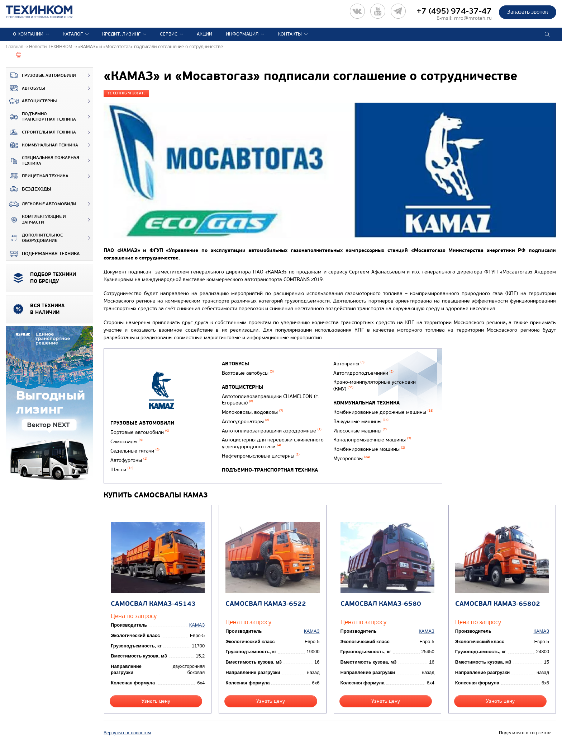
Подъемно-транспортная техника (41, 116)
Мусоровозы (351, 458)
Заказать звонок (527, 12)
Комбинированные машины (369, 449)
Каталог (73, 34)
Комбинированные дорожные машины (383, 412)
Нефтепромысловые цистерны (261, 456)
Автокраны (349, 364)
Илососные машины (360, 431)
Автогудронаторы (245, 421)
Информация (242, 34)
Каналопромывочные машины (372, 440)
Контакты (290, 34)
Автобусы (25, 88)
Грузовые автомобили (41, 75)
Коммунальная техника (42, 145)
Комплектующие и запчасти (36, 219)
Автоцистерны (31, 101)
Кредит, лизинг (121, 34)
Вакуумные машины (361, 421)
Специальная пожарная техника (42, 160)
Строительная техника (41, 132)
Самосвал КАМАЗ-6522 (265, 604)
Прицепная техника (37, 176)
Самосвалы (126, 442)
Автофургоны (128, 460)
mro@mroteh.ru (473, 18)
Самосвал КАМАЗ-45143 (153, 604)
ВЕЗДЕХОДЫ (28, 189)
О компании (28, 34)
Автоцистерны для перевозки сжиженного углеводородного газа (273, 443)
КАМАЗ (197, 625)
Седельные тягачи (134, 451)
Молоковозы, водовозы (252, 412)
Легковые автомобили (41, 204)
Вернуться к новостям (127, 733)
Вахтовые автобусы (248, 373)
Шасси (121, 470)
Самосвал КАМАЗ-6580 (380, 604)
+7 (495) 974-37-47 (454, 11)
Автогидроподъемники (363, 373)
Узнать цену (156, 701)
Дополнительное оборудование (34, 238)
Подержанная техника (43, 254)
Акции (204, 34)
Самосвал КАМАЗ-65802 (497, 604)
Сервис (168, 34)
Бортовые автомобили (139, 432)
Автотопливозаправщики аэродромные (272, 431)
